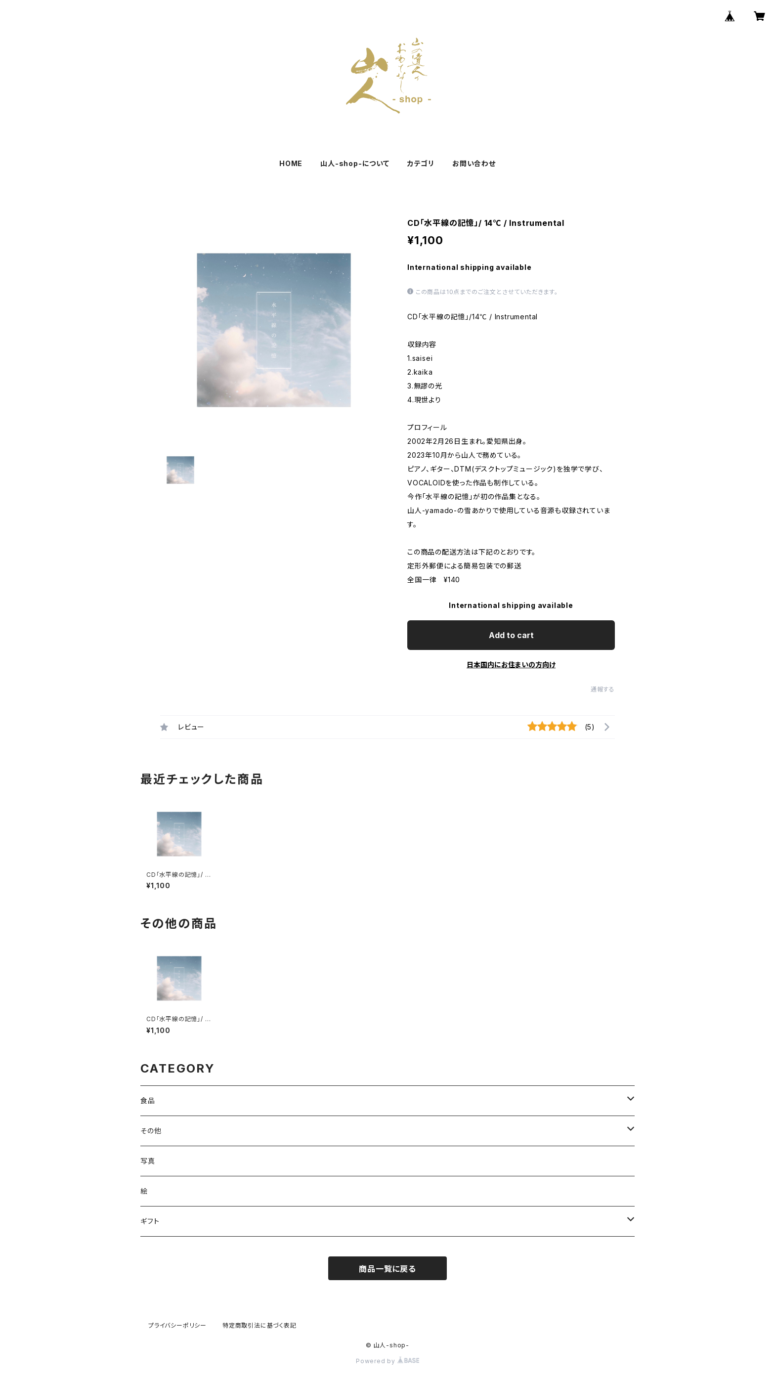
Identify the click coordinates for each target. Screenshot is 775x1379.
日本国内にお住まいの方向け (511, 664)
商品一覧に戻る (387, 1269)
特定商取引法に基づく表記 (259, 1325)
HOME (290, 163)
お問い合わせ (474, 163)
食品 (147, 1100)
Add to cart (511, 635)
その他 (150, 1130)
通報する (603, 689)
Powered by (387, 1361)
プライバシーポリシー (177, 1325)
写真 (147, 1161)
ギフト (149, 1221)
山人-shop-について (354, 163)
